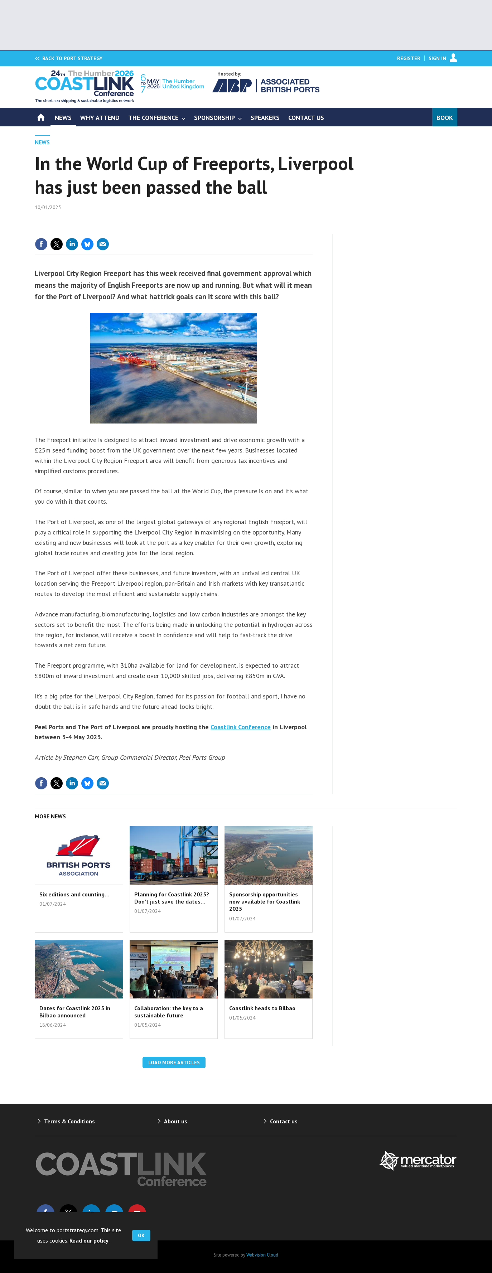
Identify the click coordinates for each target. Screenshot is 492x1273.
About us (175, 1121)
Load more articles (174, 1062)
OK (141, 1235)
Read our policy (88, 1240)
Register (408, 58)
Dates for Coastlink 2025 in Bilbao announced (74, 1012)
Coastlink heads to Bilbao (262, 1008)
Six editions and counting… (74, 894)
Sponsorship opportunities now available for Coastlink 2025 (264, 902)
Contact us (284, 1121)
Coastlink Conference (241, 727)
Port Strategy (72, 58)
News (42, 142)
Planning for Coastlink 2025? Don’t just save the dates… (171, 898)
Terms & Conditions (69, 1121)
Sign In (437, 58)
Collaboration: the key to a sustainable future (168, 1012)
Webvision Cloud (262, 1255)
